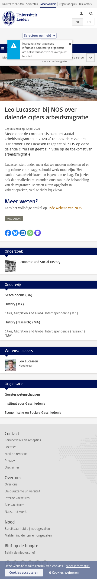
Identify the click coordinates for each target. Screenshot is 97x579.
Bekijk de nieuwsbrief (20, 552)
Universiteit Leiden (13, 4)
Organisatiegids (68, 4)
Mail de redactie (16, 454)
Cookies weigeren (65, 572)
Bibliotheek (85, 4)
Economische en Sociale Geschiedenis (33, 412)
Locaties (10, 447)
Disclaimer (12, 467)
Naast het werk (15, 512)
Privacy (10, 461)
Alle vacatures (14, 505)
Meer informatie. (78, 566)
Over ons (11, 484)
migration (14, 219)
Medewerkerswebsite (15, 57)
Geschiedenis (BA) (18, 295)
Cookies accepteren (23, 572)
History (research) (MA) (22, 322)
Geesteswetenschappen (22, 394)
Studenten (32, 4)
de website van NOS (66, 208)
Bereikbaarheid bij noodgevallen (27, 529)
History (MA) (14, 304)
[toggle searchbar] (91, 13)
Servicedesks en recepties (23, 440)
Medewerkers (48, 4)
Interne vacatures (17, 498)
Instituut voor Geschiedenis (25, 403)
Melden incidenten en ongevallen (28, 535)
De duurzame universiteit (22, 491)
